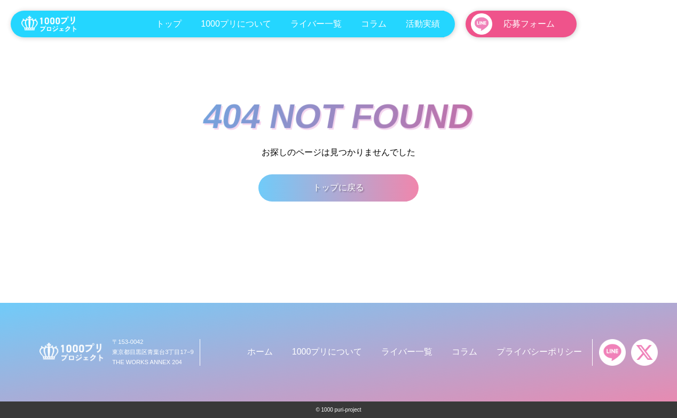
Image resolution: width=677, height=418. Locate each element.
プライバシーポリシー (539, 351)
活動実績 (423, 23)
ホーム (260, 351)
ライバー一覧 (316, 23)
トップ (169, 23)
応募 (529, 24)
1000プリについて (236, 23)
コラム (374, 23)
